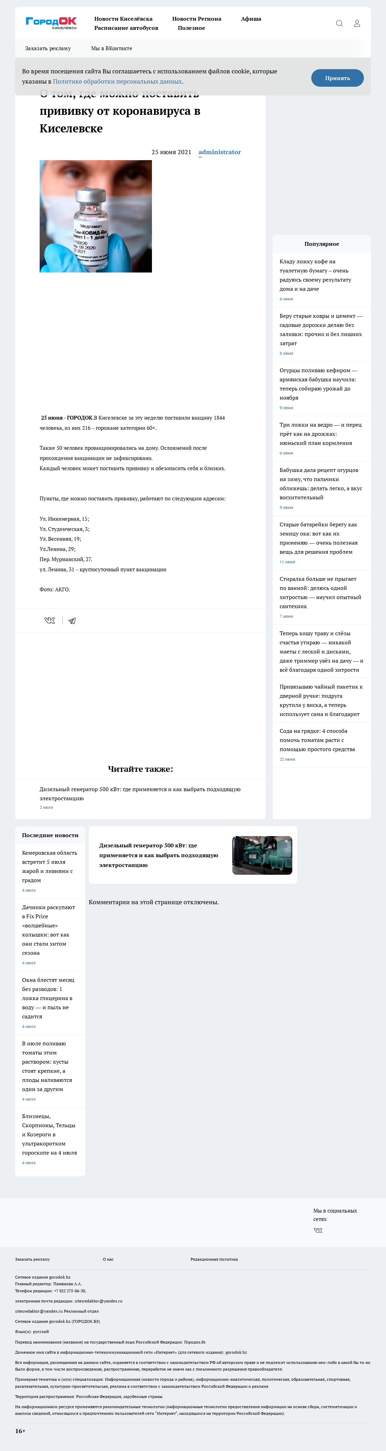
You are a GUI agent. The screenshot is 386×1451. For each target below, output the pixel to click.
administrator (220, 152)
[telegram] (74, 620)
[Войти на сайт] (357, 23)
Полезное (191, 27)
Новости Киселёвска (123, 18)
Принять (337, 77)
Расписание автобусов (126, 27)
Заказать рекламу (48, 48)
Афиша (251, 18)
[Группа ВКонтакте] (318, 1230)
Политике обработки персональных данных (117, 81)
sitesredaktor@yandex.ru (98, 1301)
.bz (68, 1277)
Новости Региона (196, 18)
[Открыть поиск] (339, 23)
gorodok (57, 1277)
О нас (108, 1259)
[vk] (50, 620)
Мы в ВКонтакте (111, 48)
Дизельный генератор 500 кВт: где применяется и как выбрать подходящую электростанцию (140, 799)
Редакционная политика (214, 1259)
